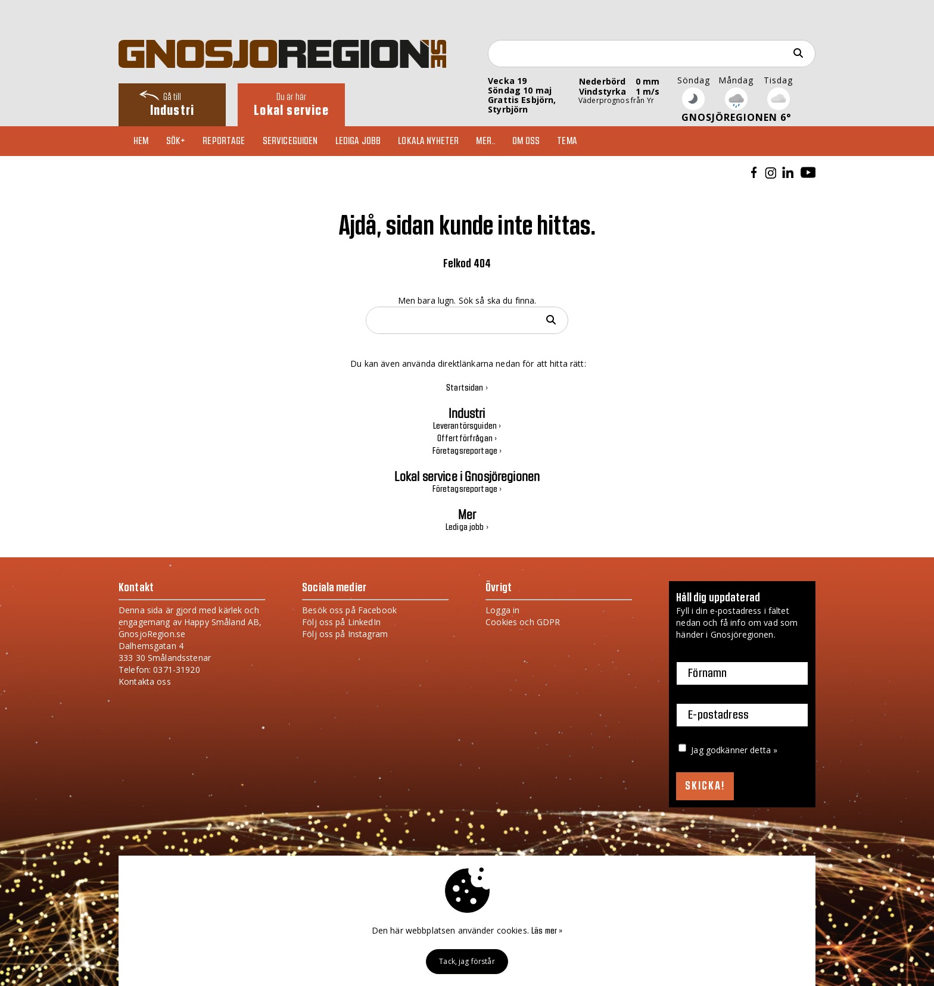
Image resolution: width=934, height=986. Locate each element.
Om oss (526, 141)
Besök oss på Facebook (349, 610)
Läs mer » (546, 931)
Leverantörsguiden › (467, 426)
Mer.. (485, 141)
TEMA (567, 141)
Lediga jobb (358, 141)
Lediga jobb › (467, 527)
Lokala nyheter (428, 141)
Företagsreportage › (467, 451)
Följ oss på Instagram (345, 633)
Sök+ (176, 141)
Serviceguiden (290, 141)
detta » (763, 750)
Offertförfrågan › (467, 439)
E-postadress (718, 715)
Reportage (224, 141)
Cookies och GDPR (522, 622)
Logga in (502, 610)
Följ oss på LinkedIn (341, 622)
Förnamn (707, 673)
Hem (140, 141)
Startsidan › (467, 388)
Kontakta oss (145, 681)
